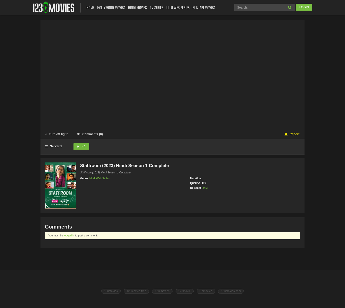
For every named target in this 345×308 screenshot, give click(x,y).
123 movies (162, 291)
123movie (184, 291)
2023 (205, 187)
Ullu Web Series (177, 7)
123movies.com (231, 291)
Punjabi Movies (204, 7)
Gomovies (206, 291)
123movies (111, 291)
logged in (69, 235)
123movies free (136, 291)
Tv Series (156, 7)
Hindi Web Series (99, 178)
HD (83, 146)
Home (90, 7)
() (90, 134)
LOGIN (304, 7)
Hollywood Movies (111, 7)
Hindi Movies (137, 7)
